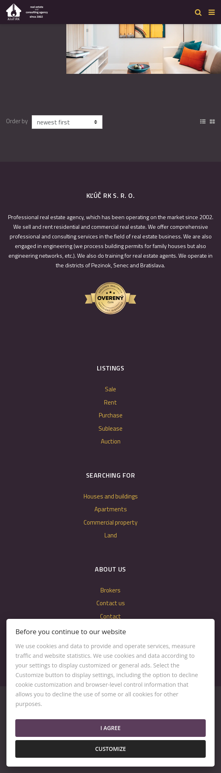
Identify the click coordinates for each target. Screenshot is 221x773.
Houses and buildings (111, 496)
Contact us (110, 603)
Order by (17, 121)
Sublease (110, 428)
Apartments (110, 509)
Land (110, 535)
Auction (111, 441)
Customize (110, 749)
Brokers (110, 590)
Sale (110, 389)
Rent (110, 402)
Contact (110, 616)
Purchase (111, 415)
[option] (143, 47)
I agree (110, 728)
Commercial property (110, 522)
